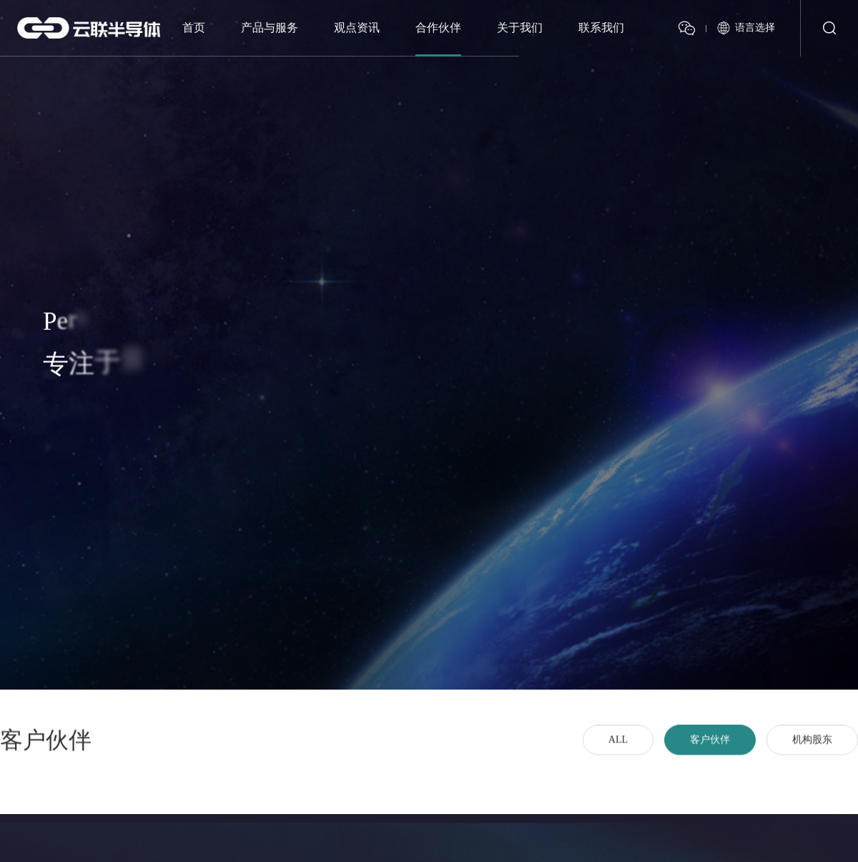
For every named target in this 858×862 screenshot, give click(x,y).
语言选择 (755, 25)
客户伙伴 (710, 749)
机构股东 (812, 749)
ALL (618, 749)
